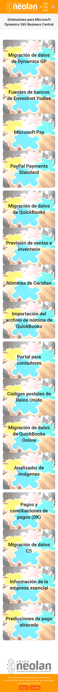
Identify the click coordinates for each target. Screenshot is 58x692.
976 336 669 (45, 7)
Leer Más (35, 688)
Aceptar (23, 688)
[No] (54, 683)
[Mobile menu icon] (53, 7)
